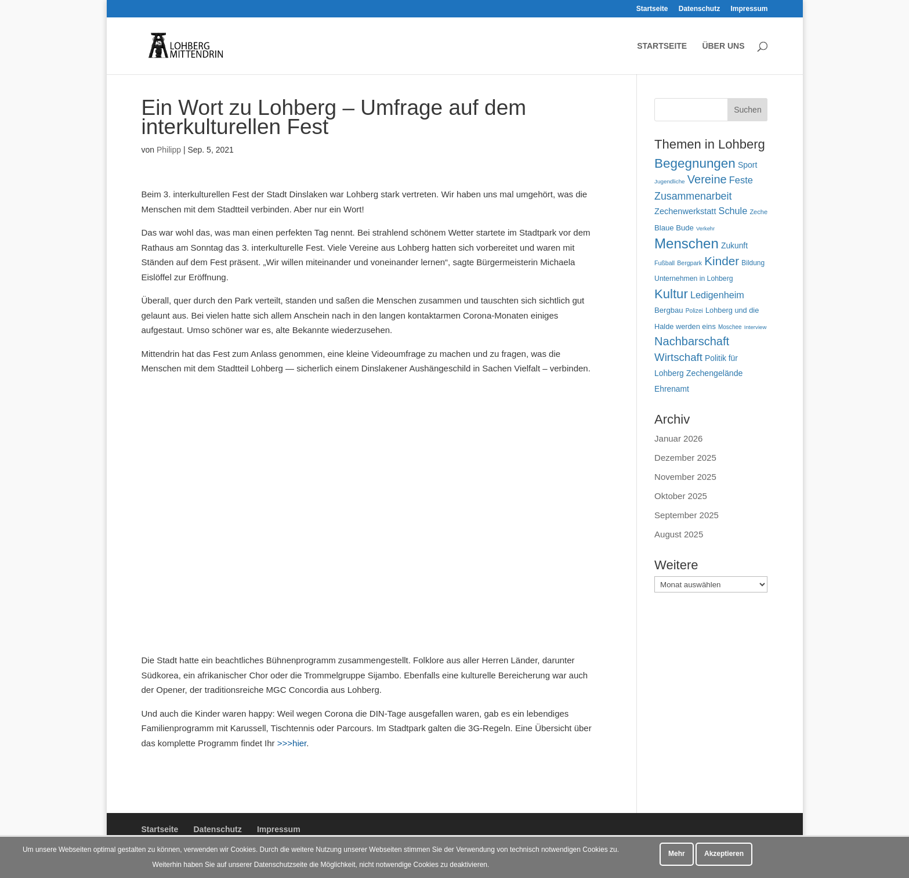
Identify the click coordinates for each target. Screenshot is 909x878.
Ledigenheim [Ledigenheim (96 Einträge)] (717, 295)
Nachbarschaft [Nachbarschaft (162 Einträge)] (691, 341)
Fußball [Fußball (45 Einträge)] (664, 262)
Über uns (723, 46)
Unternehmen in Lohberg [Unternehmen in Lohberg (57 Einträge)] (693, 278)
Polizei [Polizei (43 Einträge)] (694, 311)
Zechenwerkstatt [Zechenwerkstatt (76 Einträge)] (685, 211)
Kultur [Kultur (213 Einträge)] (671, 294)
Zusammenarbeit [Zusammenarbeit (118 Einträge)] (692, 196)
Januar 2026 (678, 438)
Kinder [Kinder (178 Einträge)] (721, 261)
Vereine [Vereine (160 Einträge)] (707, 179)
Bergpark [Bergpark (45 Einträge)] (689, 262)
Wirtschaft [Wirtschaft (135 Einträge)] (678, 357)
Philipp (169, 149)
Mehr (676, 854)
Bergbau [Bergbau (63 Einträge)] (668, 310)
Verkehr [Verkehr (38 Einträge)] (705, 229)
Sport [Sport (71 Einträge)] (747, 164)
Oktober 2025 (680, 496)
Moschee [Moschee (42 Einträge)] (730, 327)
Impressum (748, 9)
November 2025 (685, 477)
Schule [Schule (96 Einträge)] (733, 210)
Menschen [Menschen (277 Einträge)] (686, 243)
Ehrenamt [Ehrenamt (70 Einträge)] (671, 388)
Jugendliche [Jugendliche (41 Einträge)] (669, 181)
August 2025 (678, 534)
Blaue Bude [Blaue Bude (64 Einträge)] (674, 227)
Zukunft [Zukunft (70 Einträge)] (734, 245)
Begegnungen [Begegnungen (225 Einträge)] (695, 163)
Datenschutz (699, 9)
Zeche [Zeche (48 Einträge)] (758, 211)
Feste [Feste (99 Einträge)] (741, 180)
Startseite (652, 9)
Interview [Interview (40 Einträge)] (755, 327)
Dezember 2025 (685, 458)
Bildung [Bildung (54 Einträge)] (753, 263)
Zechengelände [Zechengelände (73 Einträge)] (714, 373)
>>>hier (291, 743)
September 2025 (686, 515)
